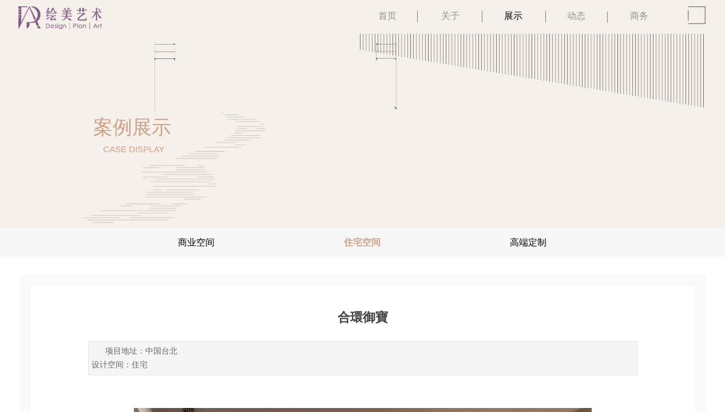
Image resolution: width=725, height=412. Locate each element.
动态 (576, 16)
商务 (639, 16)
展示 (513, 16)
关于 (450, 16)
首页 (387, 16)
